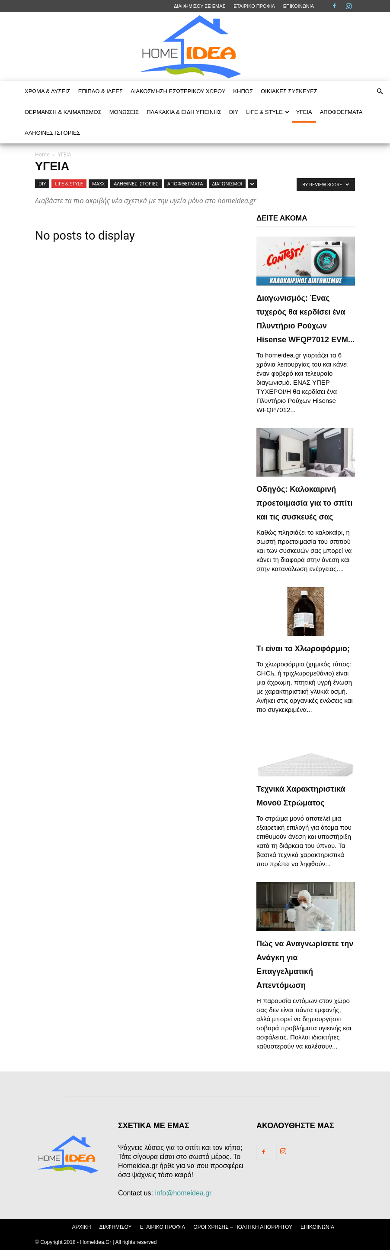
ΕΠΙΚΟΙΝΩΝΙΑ (298, 6)
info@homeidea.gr (183, 1193)
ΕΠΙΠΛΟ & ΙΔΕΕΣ (100, 91)
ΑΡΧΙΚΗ (81, 1227)
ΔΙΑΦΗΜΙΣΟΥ (115, 1227)
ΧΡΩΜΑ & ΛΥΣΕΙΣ (47, 91)
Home (42, 154)
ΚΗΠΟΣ (243, 91)
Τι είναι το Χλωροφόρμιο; (303, 648)
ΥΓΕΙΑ (304, 112)
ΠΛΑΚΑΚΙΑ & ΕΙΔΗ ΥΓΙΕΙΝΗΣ (184, 112)
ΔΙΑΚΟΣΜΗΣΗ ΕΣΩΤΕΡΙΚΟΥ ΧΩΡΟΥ (178, 91)
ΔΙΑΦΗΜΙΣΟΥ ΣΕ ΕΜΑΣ (199, 6)
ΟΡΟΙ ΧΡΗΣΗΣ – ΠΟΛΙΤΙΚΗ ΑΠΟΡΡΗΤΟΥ (242, 1227)
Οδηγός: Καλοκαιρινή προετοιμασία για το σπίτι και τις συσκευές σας (304, 503)
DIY (234, 112)
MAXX (98, 183)
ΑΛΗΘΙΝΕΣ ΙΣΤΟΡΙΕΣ (52, 133)
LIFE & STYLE (267, 112)
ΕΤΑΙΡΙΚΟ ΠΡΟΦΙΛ (254, 6)
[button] (379, 91)
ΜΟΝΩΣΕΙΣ (124, 112)
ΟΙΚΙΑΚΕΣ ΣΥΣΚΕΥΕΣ (289, 91)
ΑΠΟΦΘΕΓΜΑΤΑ (341, 112)
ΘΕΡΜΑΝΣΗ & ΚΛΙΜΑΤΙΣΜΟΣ (63, 112)
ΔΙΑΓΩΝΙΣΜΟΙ (227, 183)
